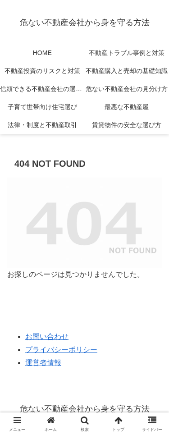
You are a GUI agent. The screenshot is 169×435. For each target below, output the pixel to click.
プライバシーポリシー (61, 349)
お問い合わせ (47, 336)
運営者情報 (43, 362)
